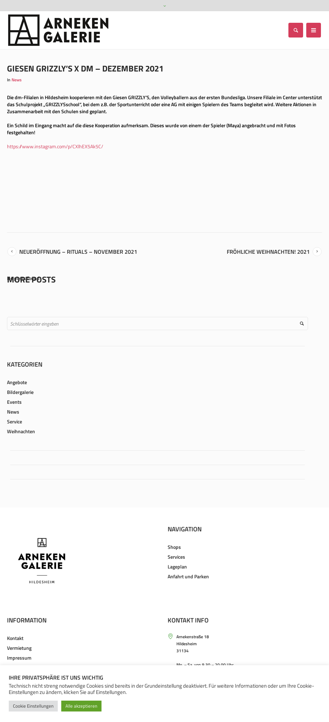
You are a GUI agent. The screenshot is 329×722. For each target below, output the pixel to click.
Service (14, 421)
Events (14, 402)
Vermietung (19, 648)
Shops (174, 547)
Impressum (19, 657)
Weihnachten (21, 431)
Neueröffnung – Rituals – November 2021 (78, 251)
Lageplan (177, 566)
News (17, 79)
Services (176, 556)
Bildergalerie (20, 392)
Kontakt (15, 638)
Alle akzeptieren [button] (81, 705)
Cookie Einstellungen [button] (33, 705)
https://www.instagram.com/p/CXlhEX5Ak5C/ (55, 146)
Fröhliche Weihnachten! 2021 (268, 251)
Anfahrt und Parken (188, 576)
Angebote (17, 382)
